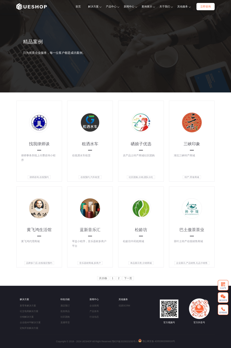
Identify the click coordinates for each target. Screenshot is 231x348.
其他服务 (184, 6)
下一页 (128, 278)
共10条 (103, 278)
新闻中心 (130, 6)
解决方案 (94, 6)
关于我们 (166, 6)
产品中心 (112, 6)
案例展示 (148, 6)
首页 (78, 6)
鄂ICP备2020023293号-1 (125, 341)
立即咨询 (205, 6)
